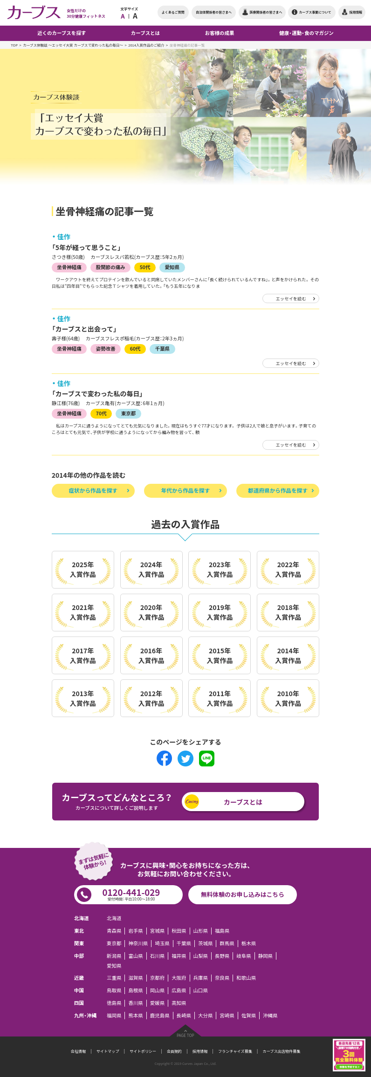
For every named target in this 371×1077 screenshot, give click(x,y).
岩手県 (135, 931)
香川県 (135, 1003)
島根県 (135, 990)
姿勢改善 (106, 348)
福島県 (222, 931)
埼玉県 (162, 943)
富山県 (135, 955)
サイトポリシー (143, 1051)
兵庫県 (200, 978)
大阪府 (179, 978)
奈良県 (222, 978)
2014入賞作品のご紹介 (146, 44)
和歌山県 (246, 978)
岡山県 (157, 990)
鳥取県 (114, 990)
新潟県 (114, 955)
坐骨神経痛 (69, 267)
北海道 (114, 918)
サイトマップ (107, 1051)
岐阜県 (243, 955)
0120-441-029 (131, 894)
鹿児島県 (160, 1015)
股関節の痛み (110, 267)
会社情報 (78, 1051)
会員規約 (174, 1051)
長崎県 (184, 1015)
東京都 (128, 413)
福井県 (179, 955)
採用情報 (200, 1051)
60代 (135, 348)
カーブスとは (243, 801)
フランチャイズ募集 (235, 1051)
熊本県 (135, 1015)
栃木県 (248, 943)
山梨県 (200, 955)
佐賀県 (248, 1015)
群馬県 (227, 943)
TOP (14, 44)
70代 (101, 413)
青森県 (114, 931)
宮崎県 (227, 1015)
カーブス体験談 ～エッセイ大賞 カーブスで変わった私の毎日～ (73, 44)
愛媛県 (157, 1003)
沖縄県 (270, 1015)
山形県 (200, 931)
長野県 (222, 955)
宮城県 (157, 931)
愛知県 (172, 267)
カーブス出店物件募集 (282, 1051)
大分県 (205, 1015)
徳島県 (114, 1003)
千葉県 (162, 348)
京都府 (157, 978)
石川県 (157, 955)
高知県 (179, 1003)
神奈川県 (138, 943)
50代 (145, 267)
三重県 (114, 978)
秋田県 (179, 931)
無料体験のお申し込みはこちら (242, 894)
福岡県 (114, 1015)
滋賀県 (135, 978)
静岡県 (265, 955)
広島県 (179, 990)
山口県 (200, 990)
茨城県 (205, 943)
